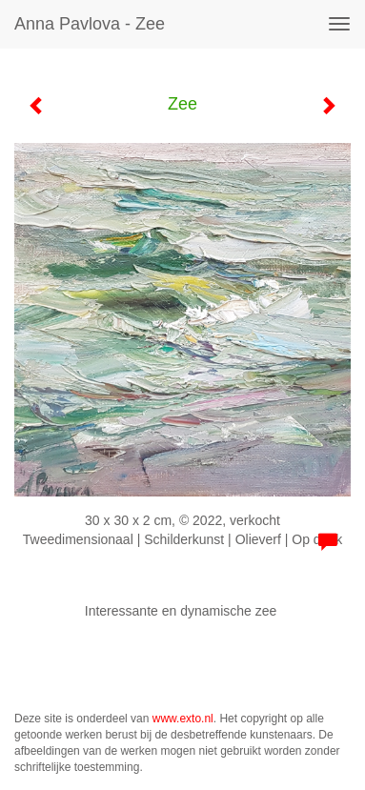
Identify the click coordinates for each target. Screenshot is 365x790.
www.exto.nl (182, 718)
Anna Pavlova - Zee (89, 23)
